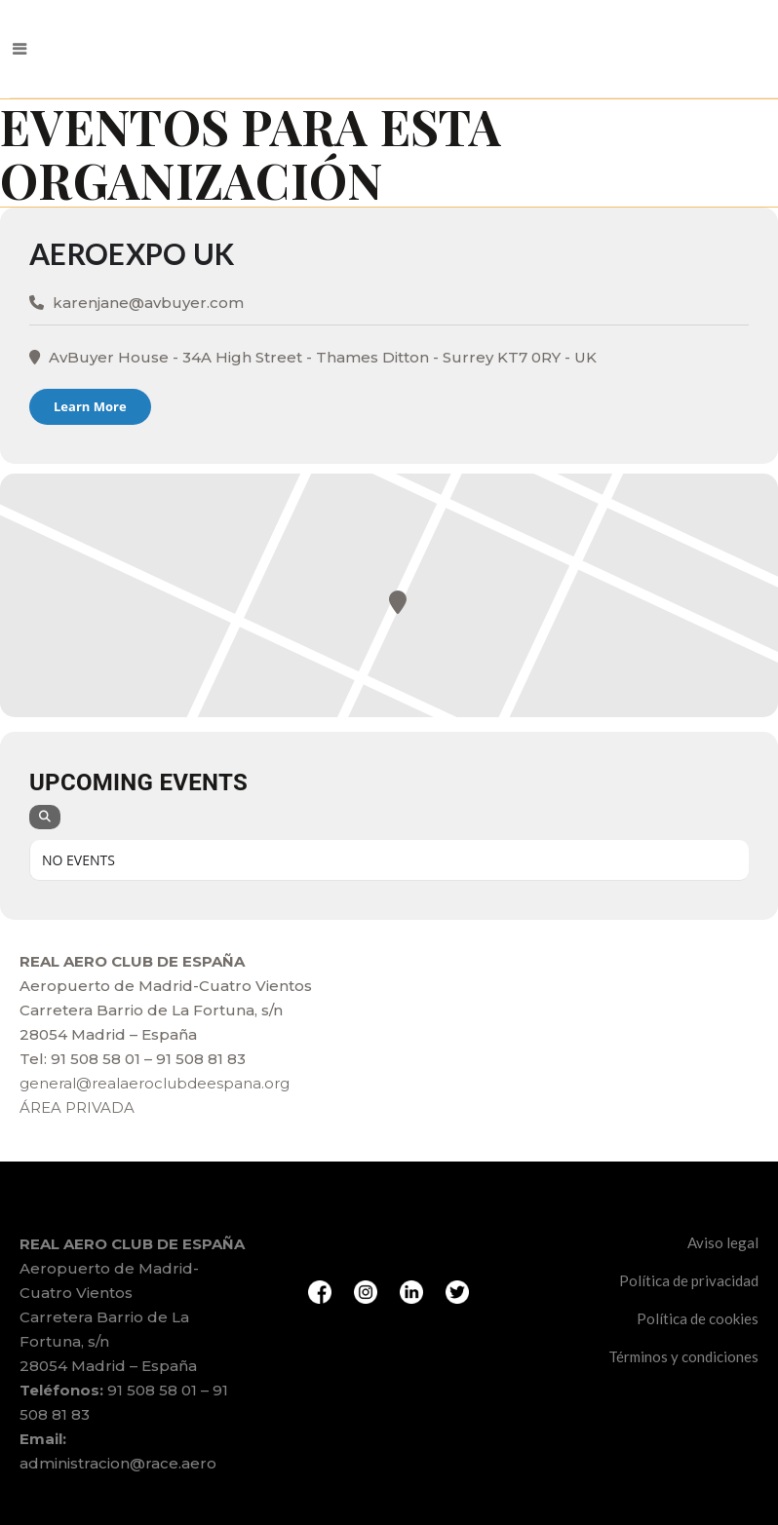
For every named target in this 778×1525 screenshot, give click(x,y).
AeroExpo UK (131, 253)
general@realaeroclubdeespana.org (154, 1083)
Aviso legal (723, 1242)
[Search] (44, 817)
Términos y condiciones (683, 1356)
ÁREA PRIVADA (77, 1107)
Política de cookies (698, 1318)
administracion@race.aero (117, 1463)
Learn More (90, 406)
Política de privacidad (689, 1280)
